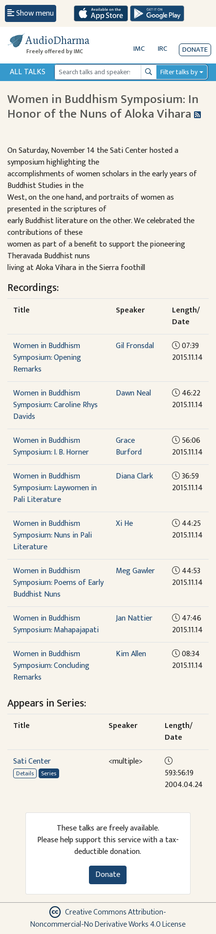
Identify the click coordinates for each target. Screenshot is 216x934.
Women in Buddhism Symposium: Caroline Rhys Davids (55, 405)
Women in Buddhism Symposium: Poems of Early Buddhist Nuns (58, 582)
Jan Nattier (134, 618)
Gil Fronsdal (135, 346)
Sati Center (32, 761)
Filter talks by (178, 72)
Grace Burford (129, 446)
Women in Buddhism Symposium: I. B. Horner (51, 446)
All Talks (27, 72)
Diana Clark (134, 476)
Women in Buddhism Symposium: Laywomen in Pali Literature (55, 488)
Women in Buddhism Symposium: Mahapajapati (56, 624)
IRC (162, 48)
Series (48, 773)
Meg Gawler (135, 571)
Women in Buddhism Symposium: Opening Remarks (47, 357)
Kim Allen (131, 654)
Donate (195, 49)
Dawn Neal (133, 393)
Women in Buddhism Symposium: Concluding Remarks (51, 665)
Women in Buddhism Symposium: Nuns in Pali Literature (52, 535)
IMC (139, 48)
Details (25, 773)
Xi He (124, 523)
